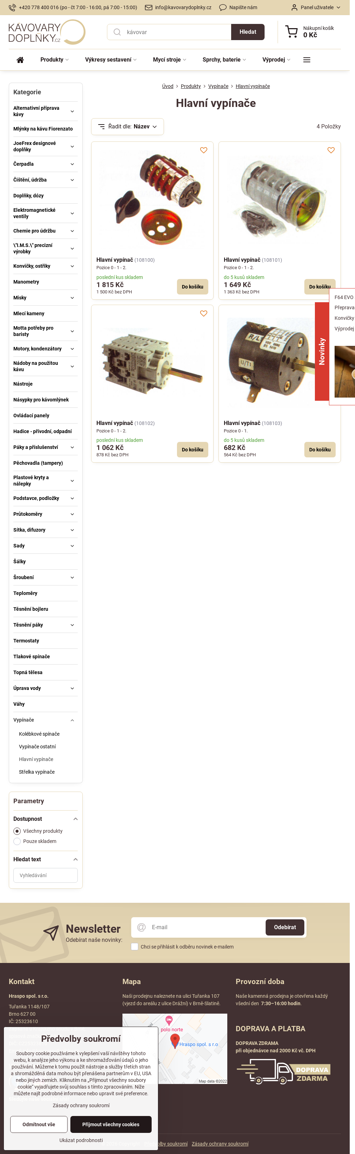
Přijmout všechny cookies (110, 1142)
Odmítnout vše (39, 1142)
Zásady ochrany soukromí (220, 1144)
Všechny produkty (38, 831)
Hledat (248, 31)
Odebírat (285, 927)
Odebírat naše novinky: (94, 940)
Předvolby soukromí (166, 1144)
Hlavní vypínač (114, 259)
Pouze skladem (34, 841)
